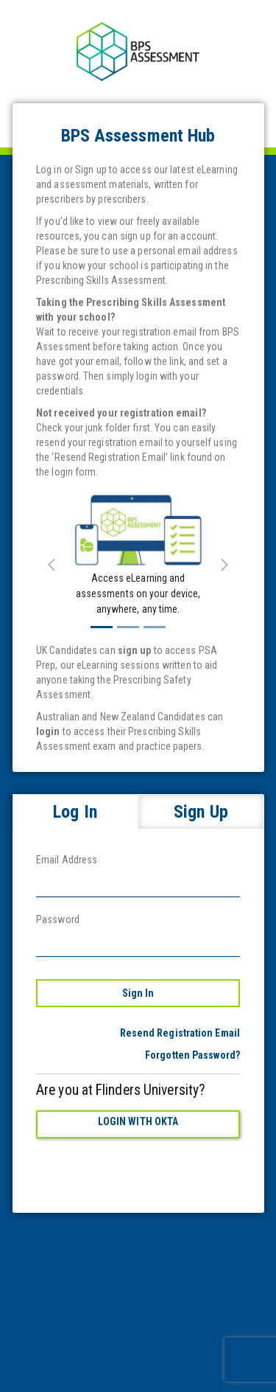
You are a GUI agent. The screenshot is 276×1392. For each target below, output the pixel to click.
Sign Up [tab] (201, 811)
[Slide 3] (155, 627)
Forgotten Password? (192, 1055)
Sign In (138, 993)
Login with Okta (138, 1121)
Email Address (66, 860)
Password (57, 919)
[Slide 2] (128, 627)
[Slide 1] (102, 627)
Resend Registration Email (180, 1033)
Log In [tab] (75, 811)
